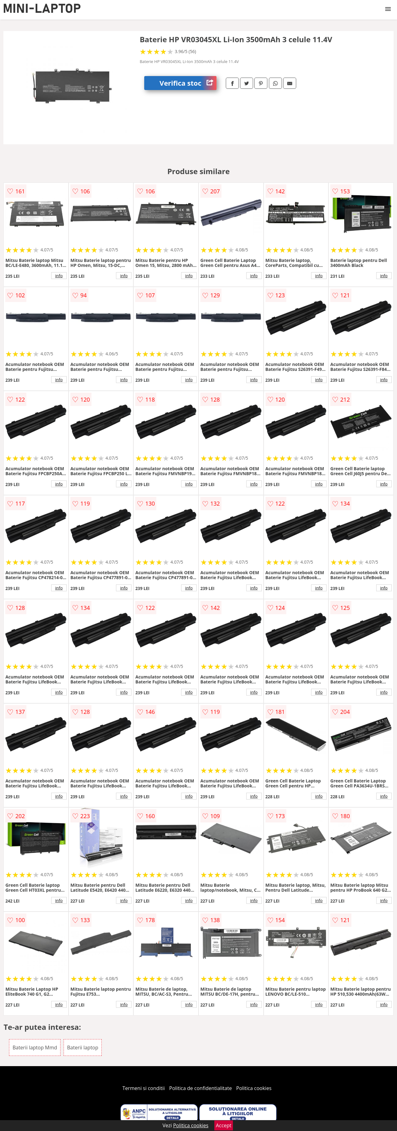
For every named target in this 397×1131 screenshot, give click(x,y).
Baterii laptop (82, 1047)
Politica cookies (254, 1088)
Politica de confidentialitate (200, 1088)
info (59, 275)
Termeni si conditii (144, 1088)
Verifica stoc (187, 83)
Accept (223, 1125)
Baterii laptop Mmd (34, 1047)
